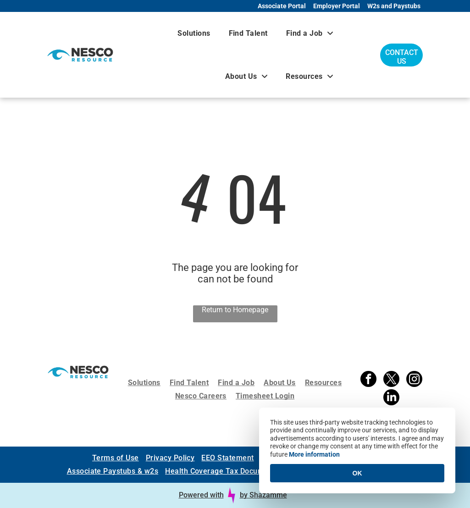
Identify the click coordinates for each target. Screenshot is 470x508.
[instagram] (414, 380)
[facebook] (368, 380)
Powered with (201, 495)
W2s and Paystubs (393, 6)
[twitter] (391, 380)
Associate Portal (282, 6)
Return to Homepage (235, 309)
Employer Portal (336, 6)
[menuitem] (193, 33)
